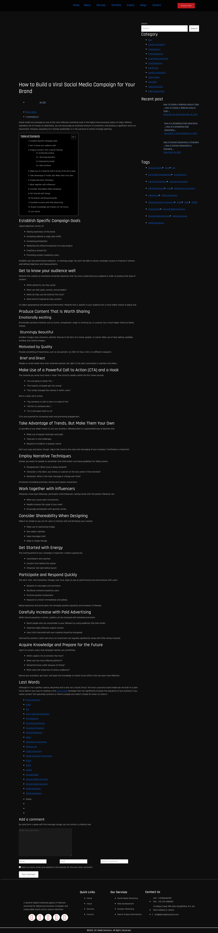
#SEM (28, 760)
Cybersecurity (154, 49)
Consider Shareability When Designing (45, 189)
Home (76, 5)
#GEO (28, 737)
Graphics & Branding (157, 72)
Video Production (155, 86)
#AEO (28, 704)
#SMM (29, 770)
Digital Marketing (155, 53)
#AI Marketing (32, 718)
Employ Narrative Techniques (42, 180)
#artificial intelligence (35, 723)
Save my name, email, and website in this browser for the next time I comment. (57, 867)
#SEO (28, 765)
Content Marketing (156, 44)
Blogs (143, 5)
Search (144, 23)
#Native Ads (31, 746)
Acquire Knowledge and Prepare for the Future (50, 207)
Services (101, 5)
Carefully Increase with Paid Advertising (46, 202)
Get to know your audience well (43, 145)
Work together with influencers (42, 184)
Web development (156, 91)
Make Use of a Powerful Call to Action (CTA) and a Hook (52, 171)
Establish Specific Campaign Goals (44, 141)
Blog (150, 40)
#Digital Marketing (34, 732)
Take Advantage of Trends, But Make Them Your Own (51, 175)
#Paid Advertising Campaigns (39, 756)
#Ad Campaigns (33, 699)
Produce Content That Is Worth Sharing (46, 150)
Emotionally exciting (46, 153)
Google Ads (153, 67)
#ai (27, 709)
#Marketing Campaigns (36, 741)
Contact (156, 5)
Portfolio (116, 5)
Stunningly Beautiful (47, 157)
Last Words (35, 211)
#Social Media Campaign (37, 779)
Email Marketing (155, 63)
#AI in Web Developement (37, 714)
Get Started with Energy (40, 193)
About (87, 5)
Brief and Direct (45, 165)
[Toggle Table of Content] (72, 137)
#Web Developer (33, 788)
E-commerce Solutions (158, 58)
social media (61, 690)
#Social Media (32, 774)
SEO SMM (32, 112)
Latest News (153, 77)
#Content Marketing (35, 728)
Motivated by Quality (46, 161)
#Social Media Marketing (37, 784)
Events (130, 5)
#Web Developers (34, 793)
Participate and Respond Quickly (44, 198)
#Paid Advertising (34, 751)
